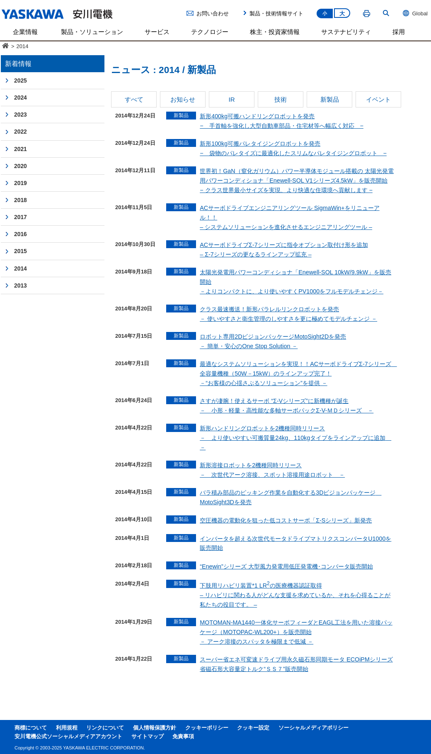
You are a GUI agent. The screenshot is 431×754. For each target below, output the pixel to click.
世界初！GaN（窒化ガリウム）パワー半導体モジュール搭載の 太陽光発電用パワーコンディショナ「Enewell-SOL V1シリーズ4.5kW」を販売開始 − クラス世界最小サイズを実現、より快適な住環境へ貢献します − (296, 180)
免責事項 (183, 736)
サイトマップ (147, 736)
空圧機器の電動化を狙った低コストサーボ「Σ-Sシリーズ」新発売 (286, 520)
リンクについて (105, 728)
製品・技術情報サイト (276, 13)
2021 (20, 149)
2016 (20, 234)
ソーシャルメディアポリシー (313, 728)
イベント (378, 99)
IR (231, 99)
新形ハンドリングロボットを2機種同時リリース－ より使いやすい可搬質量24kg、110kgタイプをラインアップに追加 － (295, 438)
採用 (398, 31)
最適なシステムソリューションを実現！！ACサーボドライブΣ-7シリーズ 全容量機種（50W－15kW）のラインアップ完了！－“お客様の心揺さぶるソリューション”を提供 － (298, 373)
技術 (280, 99)
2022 (20, 131)
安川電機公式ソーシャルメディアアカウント (68, 736)
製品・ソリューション (92, 31)
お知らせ (182, 99)
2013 (20, 285)
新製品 (329, 99)
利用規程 (66, 728)
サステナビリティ (346, 31)
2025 (20, 80)
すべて (134, 99)
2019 (20, 183)
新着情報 (18, 63)
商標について (31, 728)
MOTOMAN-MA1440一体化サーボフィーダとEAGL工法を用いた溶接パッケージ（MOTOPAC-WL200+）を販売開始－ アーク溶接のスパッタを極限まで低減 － (296, 632)
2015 (20, 251)
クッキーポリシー (206, 728)
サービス (157, 31)
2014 (20, 268)
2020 (20, 166)
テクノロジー (209, 31)
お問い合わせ (212, 13)
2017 (20, 217)
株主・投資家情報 (275, 31)
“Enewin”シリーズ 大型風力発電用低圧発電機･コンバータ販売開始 (286, 566)
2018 (20, 200)
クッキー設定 (253, 728)
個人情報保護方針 (154, 728)
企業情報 (25, 31)
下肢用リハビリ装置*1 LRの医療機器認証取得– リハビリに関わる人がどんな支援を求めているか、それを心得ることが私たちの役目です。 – (295, 595)
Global (415, 13)
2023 (20, 114)
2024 (20, 97)
